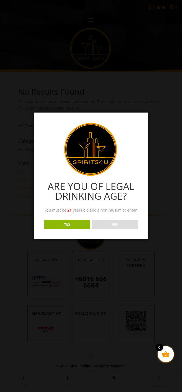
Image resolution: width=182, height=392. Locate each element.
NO (115, 224)
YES (67, 224)
